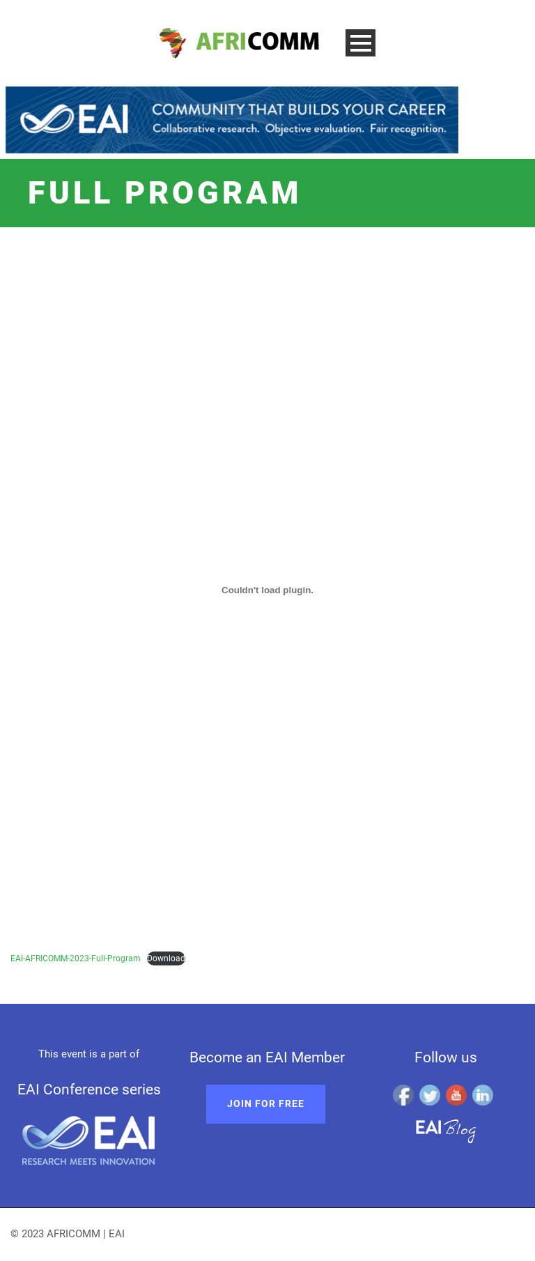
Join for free (265, 1103)
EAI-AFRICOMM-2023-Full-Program (75, 958)
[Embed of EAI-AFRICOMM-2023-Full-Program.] (267, 589)
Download (166, 958)
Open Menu (360, 42)
